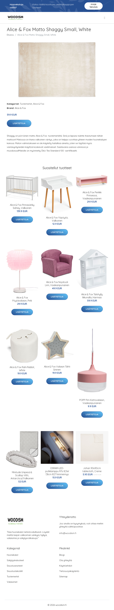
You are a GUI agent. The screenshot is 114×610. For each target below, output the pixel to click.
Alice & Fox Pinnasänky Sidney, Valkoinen (22, 206)
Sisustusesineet (15, 565)
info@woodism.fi (67, 533)
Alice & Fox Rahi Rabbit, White (22, 369)
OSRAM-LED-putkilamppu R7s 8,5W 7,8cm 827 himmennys (57, 471)
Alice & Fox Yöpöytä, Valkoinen (57, 219)
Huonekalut (12, 555)
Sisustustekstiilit (15, 571)
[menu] (104, 18)
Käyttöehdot (65, 565)
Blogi (61, 555)
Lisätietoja (19, 123)
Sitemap (63, 576)
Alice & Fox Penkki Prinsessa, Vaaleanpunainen (92, 195)
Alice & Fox (38, 103)
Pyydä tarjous (94, 5)
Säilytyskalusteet (15, 560)
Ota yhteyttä (65, 560)
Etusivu (10, 34)
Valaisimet (12, 582)
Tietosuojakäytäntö (69, 571)
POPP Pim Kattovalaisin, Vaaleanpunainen (92, 402)
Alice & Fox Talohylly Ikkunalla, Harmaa (92, 296)
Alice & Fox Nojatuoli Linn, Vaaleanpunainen (57, 284)
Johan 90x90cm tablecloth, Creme (91, 470)
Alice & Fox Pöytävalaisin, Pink (22, 299)
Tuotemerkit (26, 103)
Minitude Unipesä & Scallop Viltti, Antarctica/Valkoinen (22, 475)
